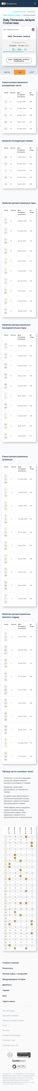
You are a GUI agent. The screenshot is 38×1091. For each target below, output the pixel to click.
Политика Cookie (9, 1040)
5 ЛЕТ (31, 72)
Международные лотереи (14, 979)
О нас (5, 1025)
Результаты (31, 11)
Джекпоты (7, 985)
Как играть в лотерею (11, 1016)
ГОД (19, 72)
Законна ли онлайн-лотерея (13, 1021)
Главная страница (19, 11)
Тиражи (6, 990)
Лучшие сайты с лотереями (15, 974)
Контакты (6, 1030)
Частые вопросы (9, 1011)
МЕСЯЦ (7, 72)
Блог (5, 996)
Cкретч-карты (9, 1001)
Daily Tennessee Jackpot (12, 15)
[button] (35, 3)
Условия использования (11, 1035)
